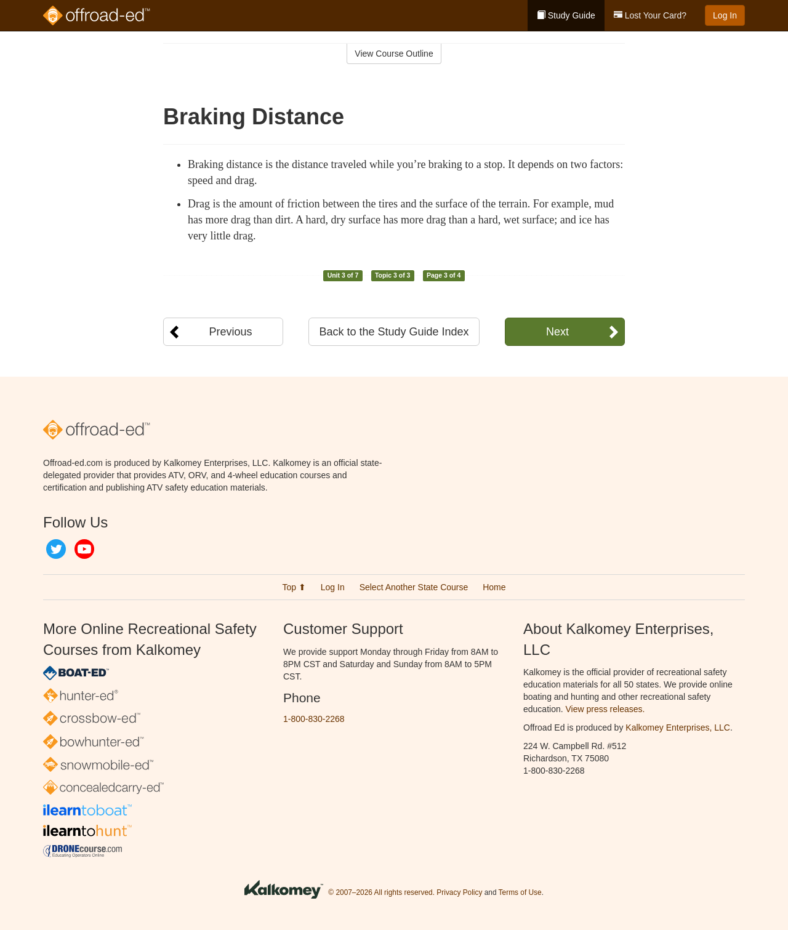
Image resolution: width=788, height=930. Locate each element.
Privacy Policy (459, 892)
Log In (725, 15)
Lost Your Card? (650, 15)
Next (557, 332)
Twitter (56, 549)
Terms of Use (520, 892)
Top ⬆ (293, 587)
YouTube (84, 549)
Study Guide (566, 15)
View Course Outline (394, 53)
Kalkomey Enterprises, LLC (677, 727)
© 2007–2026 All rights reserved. (381, 892)
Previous (230, 332)
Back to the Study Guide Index (393, 332)
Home (494, 587)
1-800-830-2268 (314, 719)
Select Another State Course (414, 587)
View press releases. (605, 709)
